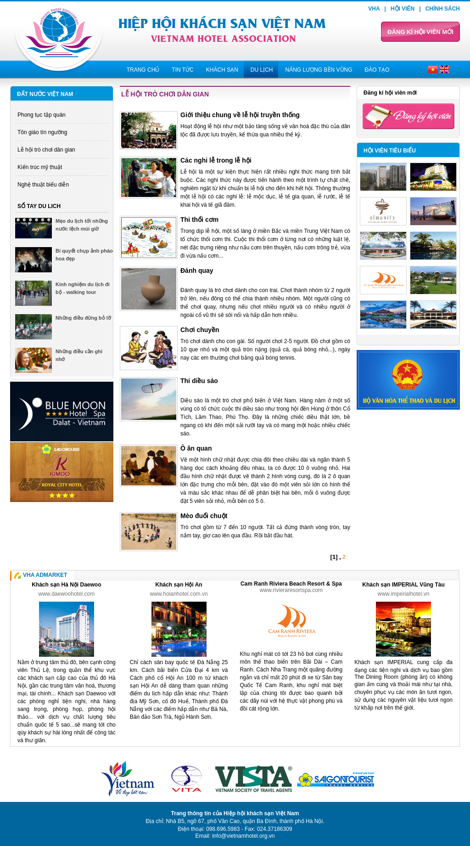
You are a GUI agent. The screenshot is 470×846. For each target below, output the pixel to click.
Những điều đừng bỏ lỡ (83, 318)
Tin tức (182, 70)
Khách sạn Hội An (178, 584)
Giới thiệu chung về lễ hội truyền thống (240, 114)
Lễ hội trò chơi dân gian (46, 150)
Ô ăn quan (196, 448)
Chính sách (442, 9)
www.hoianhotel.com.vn (179, 594)
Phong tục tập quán (41, 115)
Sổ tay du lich (39, 206)
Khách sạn (222, 70)
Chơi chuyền (199, 329)
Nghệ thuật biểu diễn (43, 184)
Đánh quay (196, 270)
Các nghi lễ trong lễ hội (216, 160)
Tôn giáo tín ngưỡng (42, 132)
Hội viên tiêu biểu (390, 150)
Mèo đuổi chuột (203, 515)
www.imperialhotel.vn (404, 594)
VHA (374, 9)
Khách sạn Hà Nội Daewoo (66, 584)
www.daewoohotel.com (67, 594)
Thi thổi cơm (199, 219)
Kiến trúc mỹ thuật (39, 167)
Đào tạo (377, 70)
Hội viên (402, 9)
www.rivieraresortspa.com (291, 590)
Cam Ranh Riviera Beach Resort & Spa (291, 584)
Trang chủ (143, 70)
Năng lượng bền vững (318, 70)
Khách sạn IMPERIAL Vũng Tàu (403, 584)
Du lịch (262, 70)
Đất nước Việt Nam (45, 94)
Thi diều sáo (199, 380)
